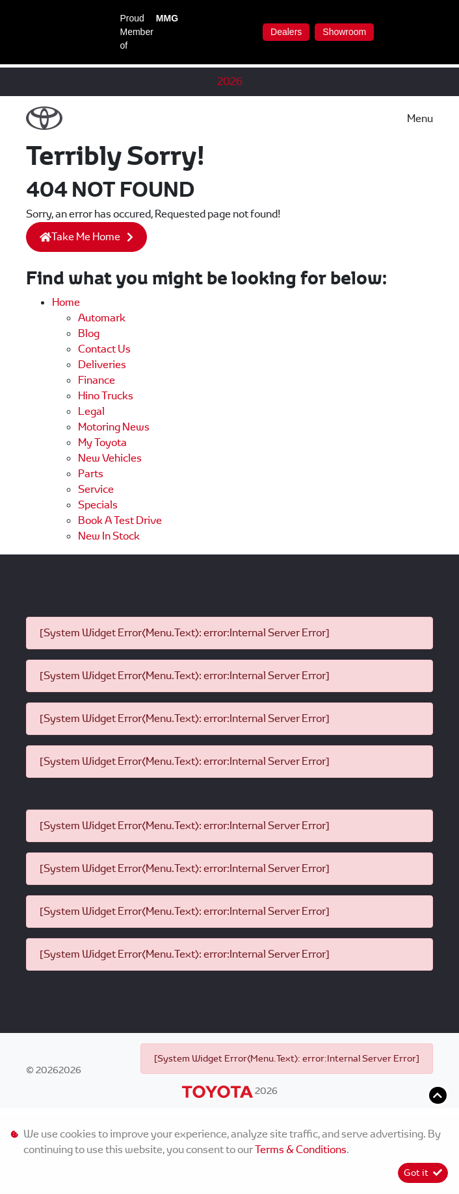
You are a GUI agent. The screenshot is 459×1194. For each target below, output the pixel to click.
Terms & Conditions (301, 1149)
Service (96, 489)
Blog (88, 333)
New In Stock (109, 536)
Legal (91, 411)
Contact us (104, 349)
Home (66, 302)
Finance (96, 380)
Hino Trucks (105, 396)
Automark (101, 318)
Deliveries (102, 364)
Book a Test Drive (120, 520)
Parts (90, 473)
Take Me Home (80, 236)
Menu (420, 118)
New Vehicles (110, 458)
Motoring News (114, 427)
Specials (98, 505)
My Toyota (102, 442)
